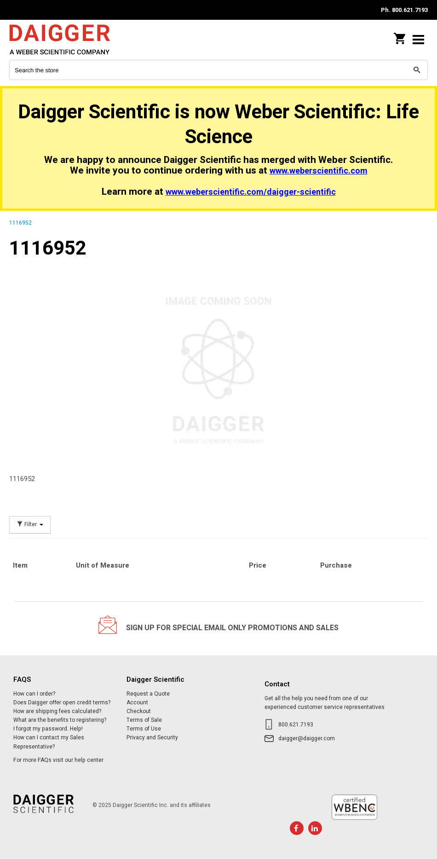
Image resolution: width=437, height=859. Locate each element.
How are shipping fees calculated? (57, 711)
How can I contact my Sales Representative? (48, 741)
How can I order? (34, 694)
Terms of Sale (144, 720)
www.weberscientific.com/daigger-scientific (251, 192)
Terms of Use (143, 729)
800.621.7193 (295, 724)
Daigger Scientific (69, 39)
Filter (30, 524)
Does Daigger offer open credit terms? (61, 702)
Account (137, 702)
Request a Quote (148, 694)
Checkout (138, 711)
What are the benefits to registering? (59, 720)
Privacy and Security (152, 737)
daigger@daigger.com (306, 738)
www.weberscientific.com (319, 171)
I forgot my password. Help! (48, 729)
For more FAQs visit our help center (58, 760)
